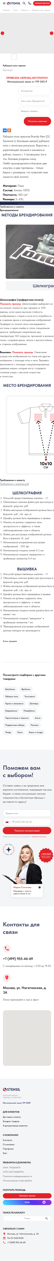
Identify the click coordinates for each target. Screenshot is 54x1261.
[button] (42, 3)
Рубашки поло (11, 696)
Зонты (37, 718)
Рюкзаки (35, 725)
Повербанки (29, 711)
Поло (15, 10)
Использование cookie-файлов (17, 1180)
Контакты (7, 1140)
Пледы (8, 732)
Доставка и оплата (12, 1117)
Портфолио (8, 1148)
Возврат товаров (11, 1121)
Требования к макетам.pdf (14, 483)
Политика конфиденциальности (17, 1176)
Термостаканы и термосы (17, 718)
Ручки (20, 732)
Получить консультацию (27, 830)
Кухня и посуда (36, 732)
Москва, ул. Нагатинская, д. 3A (23, 1233)
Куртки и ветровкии (14, 703)
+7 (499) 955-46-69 (18, 959)
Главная (6, 10)
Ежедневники (11, 711)
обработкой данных (39, 837)
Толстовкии (29, 696)
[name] (27, 813)
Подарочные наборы (14, 725)
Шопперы (34, 703)
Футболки (25, 689)
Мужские (25, 10)
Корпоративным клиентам (15, 1125)
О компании (8, 1144)
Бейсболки (10, 689)
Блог (5, 1153)
